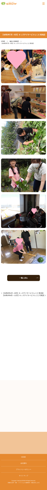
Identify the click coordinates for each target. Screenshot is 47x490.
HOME (3, 41)
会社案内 (24, 463)
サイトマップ (23, 475)
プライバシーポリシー (23, 469)
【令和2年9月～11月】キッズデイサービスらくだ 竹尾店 (23, 295)
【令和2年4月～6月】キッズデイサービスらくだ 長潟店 (23, 293)
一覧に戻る (23, 278)
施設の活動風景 (14, 41)
